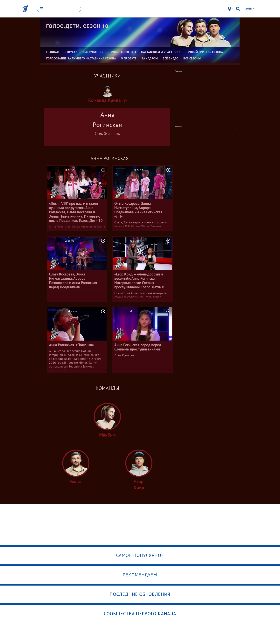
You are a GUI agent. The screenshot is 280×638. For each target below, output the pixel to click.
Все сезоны (192, 58)
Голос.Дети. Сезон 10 (77, 26)
